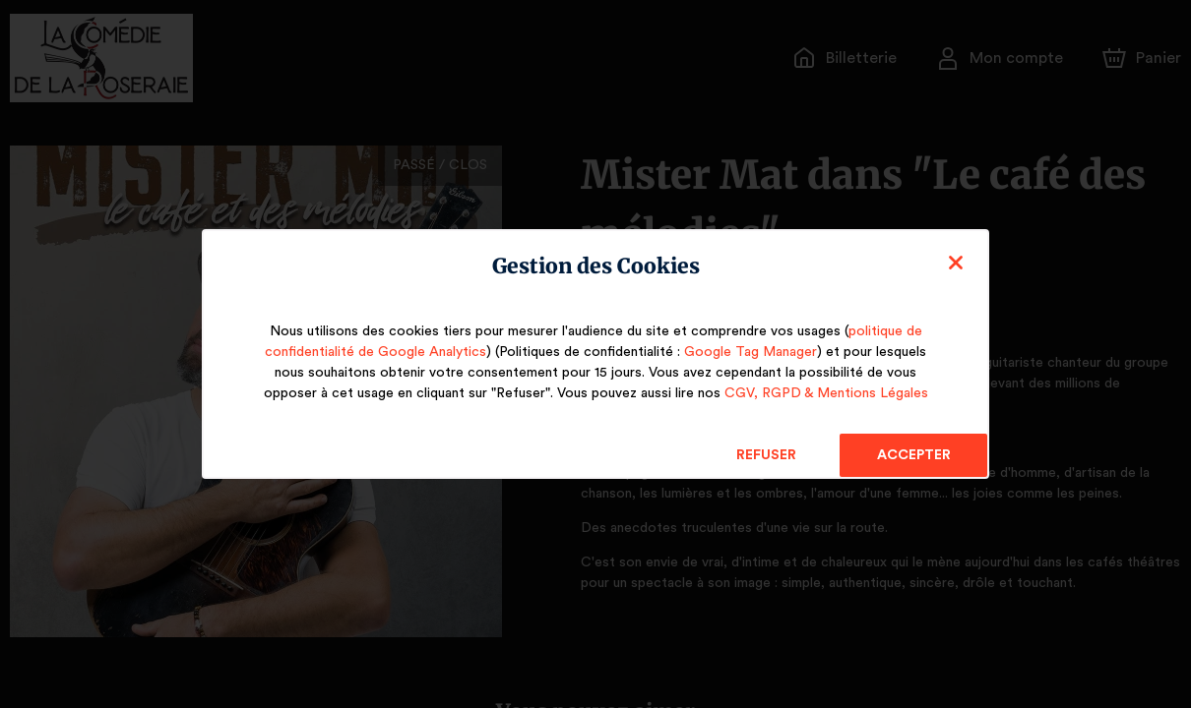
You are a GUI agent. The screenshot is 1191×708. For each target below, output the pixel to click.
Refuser (766, 455)
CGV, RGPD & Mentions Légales (822, 393)
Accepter (913, 455)
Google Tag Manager (743, 352)
